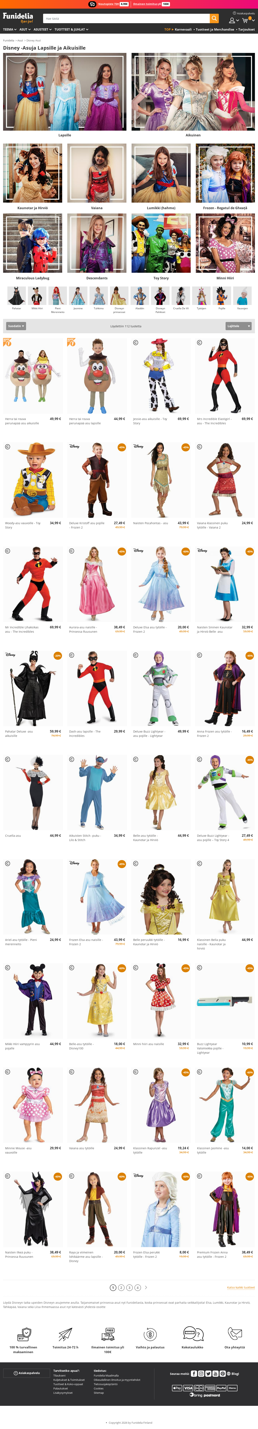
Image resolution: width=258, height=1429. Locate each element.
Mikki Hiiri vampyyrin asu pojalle (22, 1046)
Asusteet (41, 29)
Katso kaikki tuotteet (241, 1287)
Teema (8, 29)
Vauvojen (242, 308)
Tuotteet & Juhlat (70, 29)
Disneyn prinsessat (119, 310)
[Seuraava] (146, 1287)
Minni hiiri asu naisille (148, 1044)
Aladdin (139, 308)
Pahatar (16, 308)
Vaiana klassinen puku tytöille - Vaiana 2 (212, 525)
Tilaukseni (59, 1375)
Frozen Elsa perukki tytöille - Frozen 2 (146, 1254)
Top (167, 29)
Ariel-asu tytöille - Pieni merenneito (21, 942)
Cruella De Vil (181, 308)
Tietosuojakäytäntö (106, 1384)
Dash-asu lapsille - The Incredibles (85, 733)
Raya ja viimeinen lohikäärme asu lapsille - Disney (86, 1256)
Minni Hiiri (225, 278)
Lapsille (64, 135)
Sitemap (99, 1393)
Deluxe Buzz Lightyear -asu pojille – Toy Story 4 (213, 838)
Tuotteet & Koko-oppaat (68, 1384)
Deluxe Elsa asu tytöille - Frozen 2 (150, 629)
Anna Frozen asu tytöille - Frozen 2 (214, 733)
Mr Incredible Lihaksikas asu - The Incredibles (22, 629)
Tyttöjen (201, 308)
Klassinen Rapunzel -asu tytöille (150, 1150)
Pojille (222, 308)
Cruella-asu (13, 836)
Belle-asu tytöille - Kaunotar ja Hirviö (145, 838)
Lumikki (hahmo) (161, 208)
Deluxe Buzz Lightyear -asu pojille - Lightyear (149, 733)
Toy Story (161, 278)
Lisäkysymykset (63, 1393)
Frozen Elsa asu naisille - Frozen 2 (86, 942)
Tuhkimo (99, 308)
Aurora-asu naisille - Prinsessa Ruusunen (83, 629)
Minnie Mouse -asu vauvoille (18, 1150)
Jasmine (78, 308)
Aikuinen (193, 135)
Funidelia (8, 40)
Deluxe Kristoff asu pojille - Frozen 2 (86, 525)
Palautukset (60, 1388)
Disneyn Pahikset (160, 310)
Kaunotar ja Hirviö (32, 208)
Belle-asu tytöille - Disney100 (81, 1046)
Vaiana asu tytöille (81, 1148)
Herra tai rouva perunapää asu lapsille (85, 421)
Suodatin (14, 326)
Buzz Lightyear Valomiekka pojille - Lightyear (210, 1048)
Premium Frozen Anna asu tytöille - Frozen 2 (212, 1254)
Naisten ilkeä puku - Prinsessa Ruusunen (19, 1254)
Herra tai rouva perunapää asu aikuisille (22, 421)
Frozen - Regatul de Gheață (225, 208)
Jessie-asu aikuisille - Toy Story (150, 421)
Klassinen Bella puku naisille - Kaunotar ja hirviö (211, 944)
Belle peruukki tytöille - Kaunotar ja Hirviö (149, 942)
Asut (23, 29)
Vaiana (97, 208)
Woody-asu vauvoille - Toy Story (22, 525)
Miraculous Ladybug (32, 278)
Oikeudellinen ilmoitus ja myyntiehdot (117, 1380)
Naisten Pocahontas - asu (150, 523)
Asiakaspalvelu (27, 1373)
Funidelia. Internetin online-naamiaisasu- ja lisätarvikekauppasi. (18, 18)
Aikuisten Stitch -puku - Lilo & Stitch (85, 838)
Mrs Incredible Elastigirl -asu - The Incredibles (214, 421)
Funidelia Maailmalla (106, 1375)
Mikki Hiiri (37, 308)
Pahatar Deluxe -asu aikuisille (19, 733)
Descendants (97, 278)
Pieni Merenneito (57, 310)
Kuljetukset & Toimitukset (69, 1380)
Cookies (98, 1388)
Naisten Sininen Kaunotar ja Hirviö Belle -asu (215, 629)
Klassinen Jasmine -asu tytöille (213, 1150)
